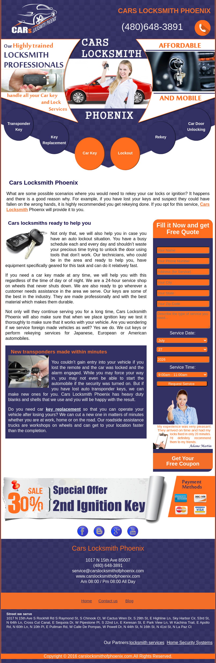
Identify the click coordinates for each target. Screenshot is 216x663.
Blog (129, 601)
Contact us (108, 601)
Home (86, 601)
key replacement (63, 409)
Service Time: (183, 367)
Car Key (90, 153)
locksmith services (148, 642)
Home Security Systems (191, 642)
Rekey (160, 137)
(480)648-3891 (152, 26)
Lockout (125, 153)
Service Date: (182, 333)
